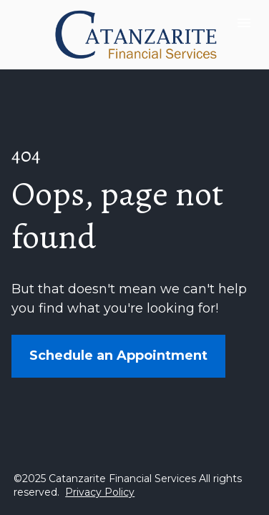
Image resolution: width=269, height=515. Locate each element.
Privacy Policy (99, 492)
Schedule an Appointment (118, 355)
